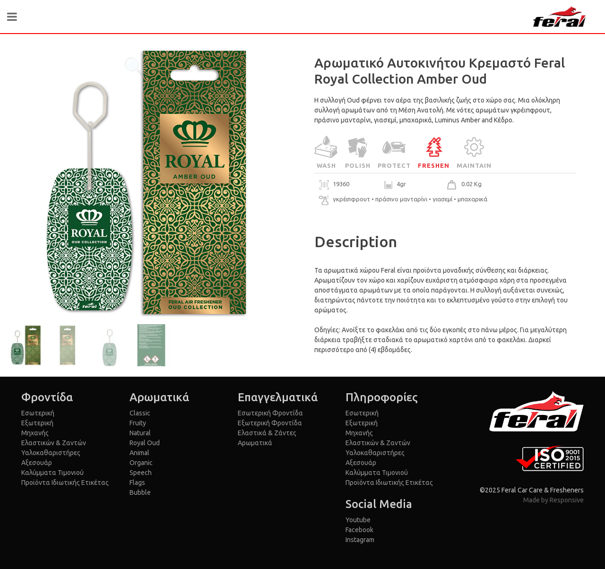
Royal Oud (145, 443)
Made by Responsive (553, 500)
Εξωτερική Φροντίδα (270, 423)
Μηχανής (35, 433)
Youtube (358, 520)
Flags (137, 482)
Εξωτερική (37, 423)
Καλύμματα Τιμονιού (52, 472)
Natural (140, 433)
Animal (139, 453)
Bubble (140, 492)
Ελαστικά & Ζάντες (267, 433)
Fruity (138, 423)
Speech (141, 472)
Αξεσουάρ (36, 462)
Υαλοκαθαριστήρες (50, 453)
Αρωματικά (255, 443)
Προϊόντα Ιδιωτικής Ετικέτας (65, 482)
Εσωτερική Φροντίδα (270, 413)
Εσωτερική (37, 413)
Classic (140, 413)
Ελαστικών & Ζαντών (53, 443)
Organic (141, 462)
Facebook (359, 530)
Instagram (360, 539)
